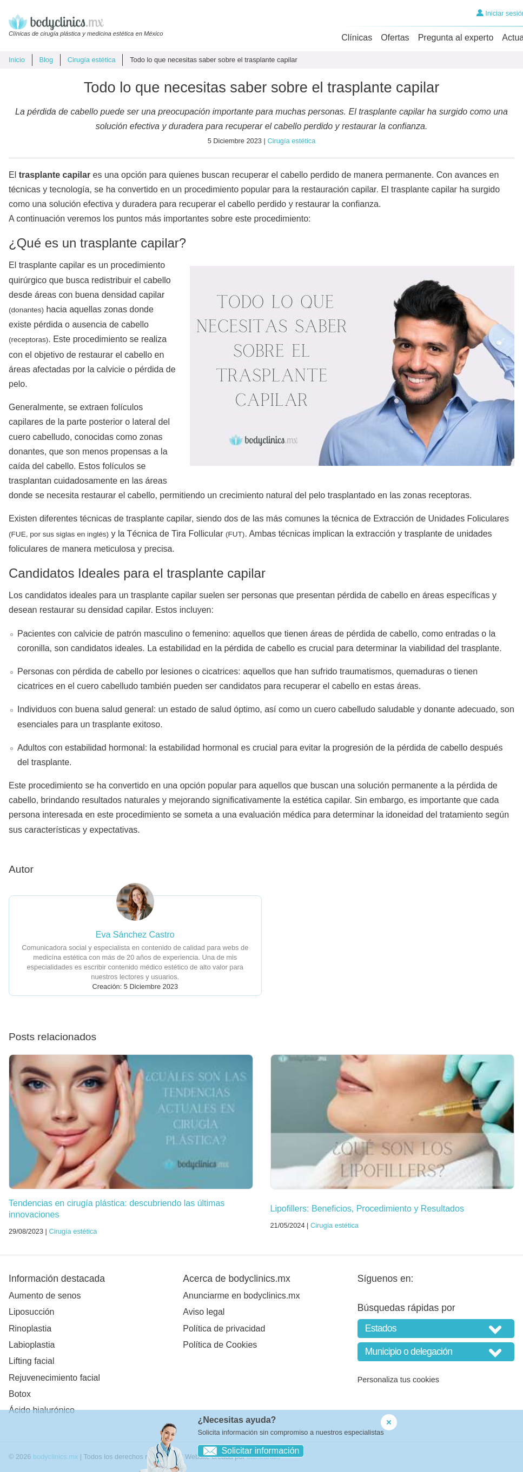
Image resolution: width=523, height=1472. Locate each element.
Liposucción (32, 1311)
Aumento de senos (45, 1295)
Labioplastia (32, 1344)
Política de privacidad (224, 1328)
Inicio (17, 60)
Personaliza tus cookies (398, 1379)
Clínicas (356, 37)
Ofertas (395, 37)
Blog (46, 60)
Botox (20, 1394)
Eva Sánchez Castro (135, 934)
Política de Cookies (220, 1344)
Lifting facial (32, 1361)
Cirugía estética (92, 60)
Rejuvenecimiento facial (54, 1377)
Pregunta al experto (456, 37)
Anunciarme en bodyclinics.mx (241, 1295)
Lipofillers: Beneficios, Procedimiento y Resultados (367, 1208)
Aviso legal (203, 1311)
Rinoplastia (30, 1328)
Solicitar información (248, 1450)
